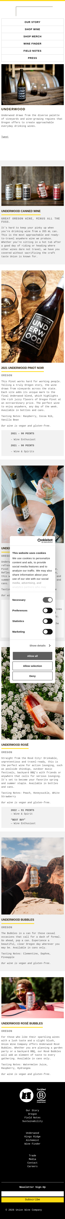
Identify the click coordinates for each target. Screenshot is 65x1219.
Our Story (32, 22)
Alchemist (32, 1140)
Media (32, 1159)
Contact (32, 1162)
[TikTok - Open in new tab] (34, 1178)
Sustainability (32, 1121)
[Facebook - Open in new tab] (29, 1178)
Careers (32, 1166)
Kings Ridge (32, 1136)
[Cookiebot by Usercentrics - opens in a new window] (40, 541)
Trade (32, 1155)
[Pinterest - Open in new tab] (36, 1178)
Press (32, 58)
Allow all (32, 655)
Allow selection (32, 665)
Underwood (32, 1133)
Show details (37, 645)
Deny (32, 675)
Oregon (32, 1114)
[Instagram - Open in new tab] (31, 1178)
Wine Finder (33, 43)
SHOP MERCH (32, 36)
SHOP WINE (32, 29)
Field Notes (33, 50)
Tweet (5, 137)
